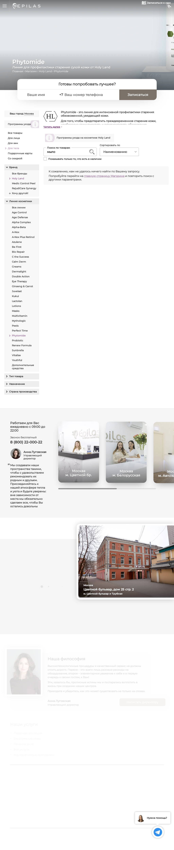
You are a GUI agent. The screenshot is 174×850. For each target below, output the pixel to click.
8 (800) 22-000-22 (27, 444)
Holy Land (45, 71)
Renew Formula (21, 345)
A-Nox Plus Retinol (23, 237)
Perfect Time (20, 330)
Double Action (21, 276)
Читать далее (52, 126)
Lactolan (17, 301)
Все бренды (19, 173)
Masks (15, 310)
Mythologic (19, 320)
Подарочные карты (20, 153)
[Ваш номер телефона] (92, 95)
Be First (16, 246)
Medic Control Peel (23, 183)
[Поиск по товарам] (67, 152)
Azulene (17, 242)
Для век (13, 143)
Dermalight (19, 271)
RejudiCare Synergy (24, 188)
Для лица (14, 138)
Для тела (13, 148)
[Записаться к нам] (148, 6)
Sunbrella (18, 350)
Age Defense (20, 217)
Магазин (31, 71)
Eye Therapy (19, 281)
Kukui (15, 296)
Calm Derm (19, 261)
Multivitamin (19, 315)
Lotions (16, 306)
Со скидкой (15, 158)
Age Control (19, 212)
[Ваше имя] (43, 95)
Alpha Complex (21, 222)
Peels (15, 325)
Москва (29, 113)
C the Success (20, 256)
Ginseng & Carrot (22, 286)
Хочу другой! (20, 193)
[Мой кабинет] (168, 6)
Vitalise (16, 355)
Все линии (18, 207)
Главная (17, 71)
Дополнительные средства (23, 367)
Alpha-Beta (19, 227)
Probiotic (17, 340)
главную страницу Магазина (104, 176)
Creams (16, 266)
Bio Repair (18, 251)
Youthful (17, 360)
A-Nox (15, 232)
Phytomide (19, 335)
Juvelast (17, 291)
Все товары (15, 133)
